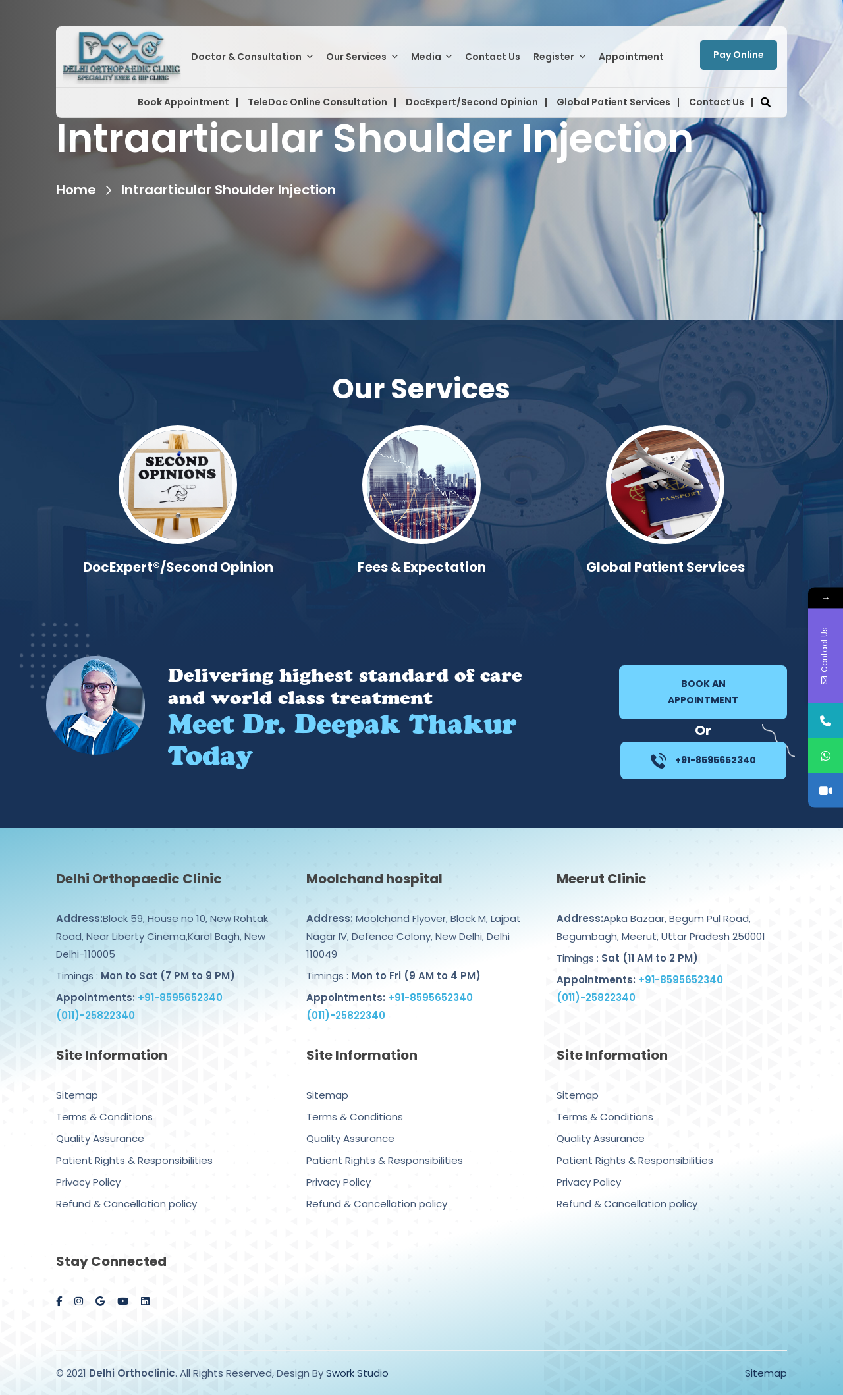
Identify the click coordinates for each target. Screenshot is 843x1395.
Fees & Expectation (665, 567)
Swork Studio (357, 1373)
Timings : (145, 963)
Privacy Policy (88, 1169)
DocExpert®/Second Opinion (422, 567)
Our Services (356, 56)
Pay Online (738, 54)
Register (553, 56)
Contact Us (492, 56)
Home (76, 189)
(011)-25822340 (95, 1002)
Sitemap (77, 1082)
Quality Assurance (100, 1125)
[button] (765, 102)
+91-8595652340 (703, 761)
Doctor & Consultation (246, 56)
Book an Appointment (703, 692)
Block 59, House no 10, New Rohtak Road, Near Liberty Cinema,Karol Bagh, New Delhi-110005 (162, 923)
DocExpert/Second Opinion (472, 102)
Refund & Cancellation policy (126, 1190)
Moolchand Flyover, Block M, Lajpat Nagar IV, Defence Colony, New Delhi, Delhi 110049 (413, 923)
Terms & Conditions (104, 1103)
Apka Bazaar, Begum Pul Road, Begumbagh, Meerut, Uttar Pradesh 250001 (661, 914)
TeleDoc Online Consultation (317, 102)
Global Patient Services (613, 102)
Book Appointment (183, 102)
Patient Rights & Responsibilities (134, 1147)
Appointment (631, 56)
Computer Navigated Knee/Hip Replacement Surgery (177, 577)
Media (426, 56)
